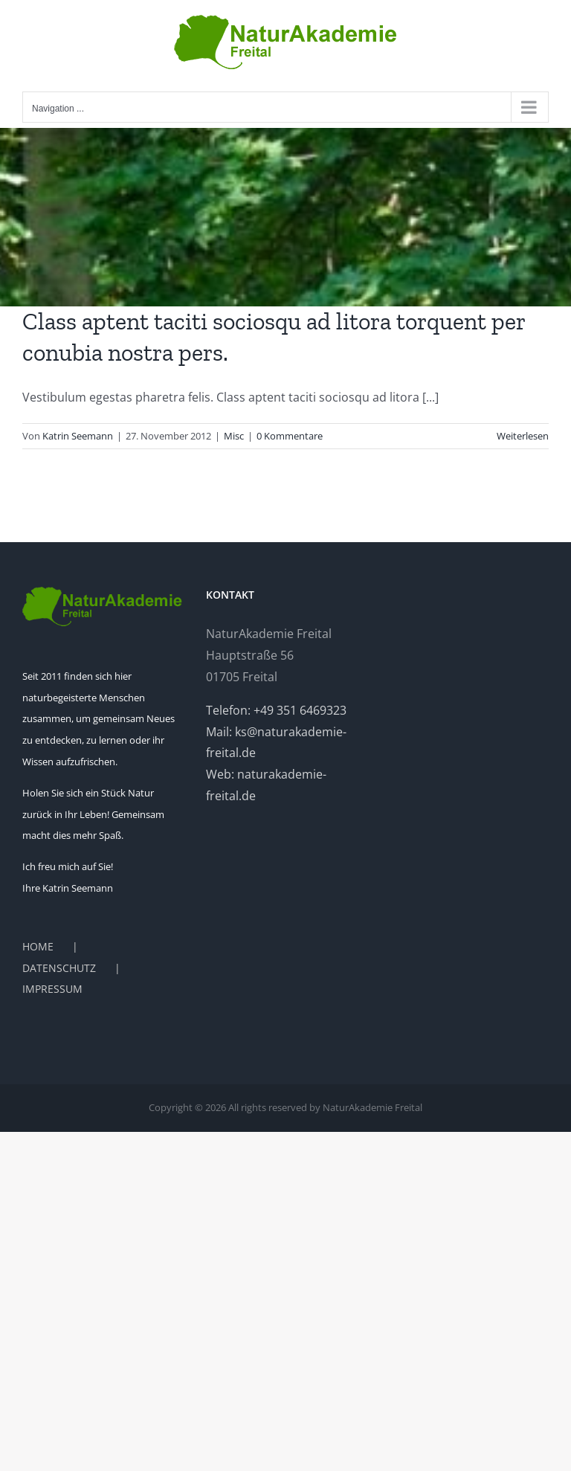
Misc (234, 435)
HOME (38, 946)
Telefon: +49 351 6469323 (276, 710)
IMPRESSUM (52, 989)
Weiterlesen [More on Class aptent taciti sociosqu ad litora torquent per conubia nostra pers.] (523, 435)
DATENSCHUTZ (59, 968)
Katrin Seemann (77, 435)
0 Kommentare (290, 435)
